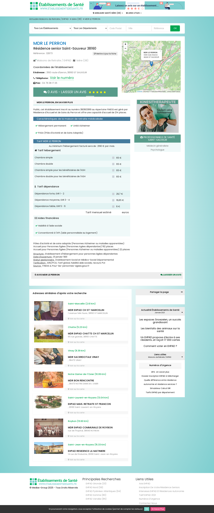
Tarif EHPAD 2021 (147, 495)
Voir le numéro (62, 78)
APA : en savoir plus (160, 372)
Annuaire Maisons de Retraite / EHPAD (49, 19)
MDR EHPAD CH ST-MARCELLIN (86, 310)
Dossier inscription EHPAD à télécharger (160, 376)
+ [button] (125, 44)
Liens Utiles (134, 13)
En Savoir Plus (158, 509)
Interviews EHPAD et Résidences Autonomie (161, 491)
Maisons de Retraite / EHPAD (54, 60)
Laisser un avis (170, 274)
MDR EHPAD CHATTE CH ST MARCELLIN (91, 333)
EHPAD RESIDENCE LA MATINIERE (86, 451)
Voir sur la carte (76, 318)
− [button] (125, 49)
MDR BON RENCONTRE (81, 380)
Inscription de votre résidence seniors (159, 487)
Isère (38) (77, 19)
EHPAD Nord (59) (94, 487)
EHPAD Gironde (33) (96, 483)
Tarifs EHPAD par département (160, 392)
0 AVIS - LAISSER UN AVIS (75, 92)
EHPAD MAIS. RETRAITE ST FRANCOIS (89, 404)
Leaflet (139, 91)
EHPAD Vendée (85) (96, 498)
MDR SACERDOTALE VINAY (83, 357)
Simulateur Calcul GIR (160, 388)
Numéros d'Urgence (160, 365)
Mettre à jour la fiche (105, 53)
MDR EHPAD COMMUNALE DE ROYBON (90, 427)
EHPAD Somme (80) (96, 495)
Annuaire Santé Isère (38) (108, 13)
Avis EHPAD (144, 483)
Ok (146, 509)
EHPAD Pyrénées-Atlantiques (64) (103, 491)
